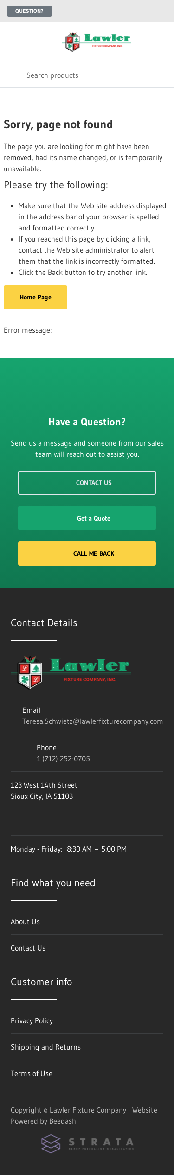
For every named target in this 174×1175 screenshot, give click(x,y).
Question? (29, 10)
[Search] (87, 74)
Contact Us (87, 483)
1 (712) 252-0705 (63, 758)
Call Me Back (86, 553)
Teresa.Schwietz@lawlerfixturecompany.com (92, 721)
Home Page (35, 297)
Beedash (62, 1120)
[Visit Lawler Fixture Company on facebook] (15, 822)
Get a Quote (86, 518)
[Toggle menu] (13, 42)
